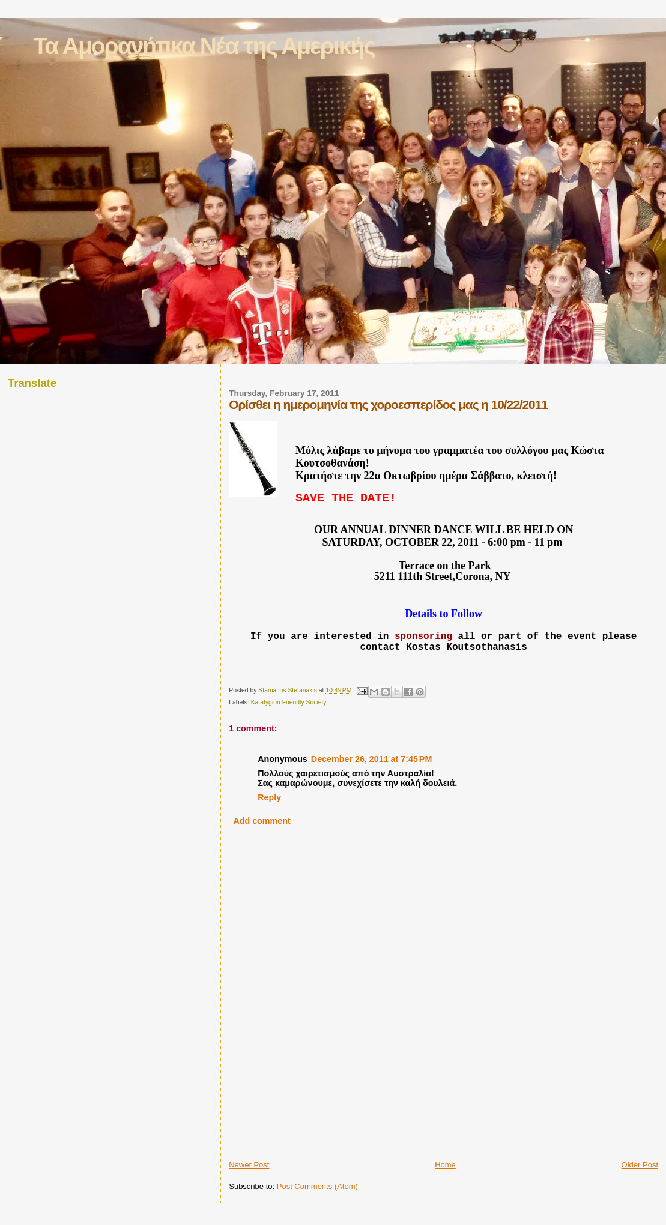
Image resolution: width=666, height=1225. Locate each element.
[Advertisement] (299, 1155)
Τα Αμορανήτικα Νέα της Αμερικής (203, 46)
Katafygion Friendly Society (289, 724)
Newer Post (249, 1186)
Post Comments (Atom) (317, 1208)
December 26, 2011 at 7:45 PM (371, 781)
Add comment (261, 843)
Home (445, 1186)
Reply (269, 819)
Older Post (640, 1186)
